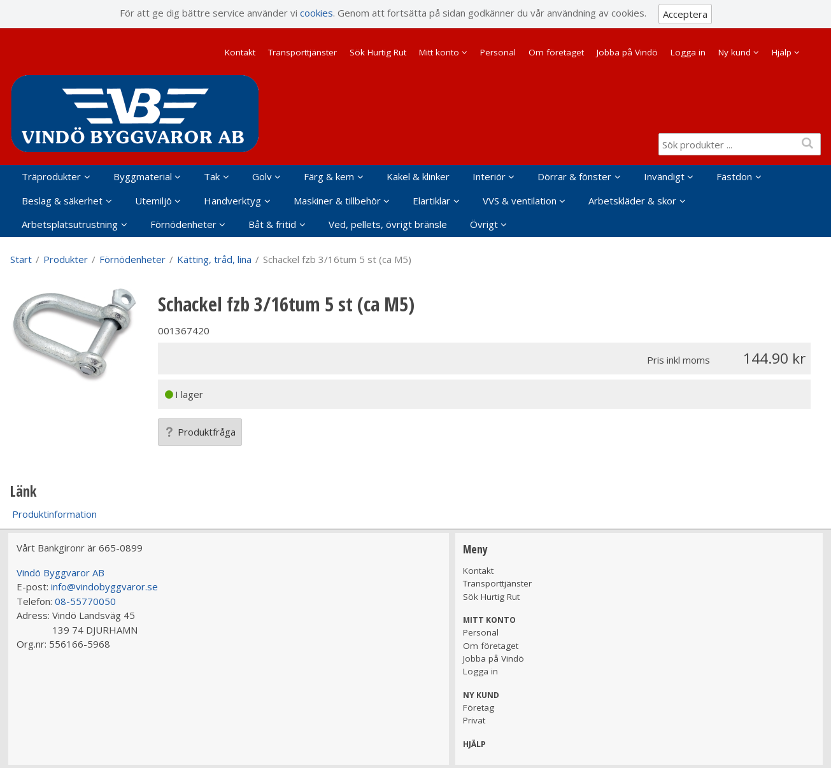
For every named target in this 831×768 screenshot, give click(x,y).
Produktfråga (200, 431)
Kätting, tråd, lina (214, 259)
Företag (478, 707)
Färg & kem (329, 176)
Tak (212, 176)
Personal (498, 52)
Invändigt (664, 176)
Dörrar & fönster (574, 176)
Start (21, 259)
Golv (262, 176)
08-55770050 (85, 601)
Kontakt (240, 52)
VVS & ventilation (520, 200)
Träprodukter (51, 176)
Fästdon (734, 176)
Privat (474, 720)
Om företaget (556, 52)
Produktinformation (54, 514)
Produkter (65, 259)
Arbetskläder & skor (632, 200)
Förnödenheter (183, 224)
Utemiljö (153, 200)
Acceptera (685, 14)
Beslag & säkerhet (62, 200)
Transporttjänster (302, 52)
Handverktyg (232, 200)
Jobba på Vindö (627, 52)
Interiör (489, 176)
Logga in (688, 52)
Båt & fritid (272, 224)
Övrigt (484, 224)
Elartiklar (431, 200)
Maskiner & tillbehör (337, 200)
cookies (316, 12)
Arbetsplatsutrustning (70, 224)
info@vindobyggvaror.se (104, 586)
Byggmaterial (142, 176)
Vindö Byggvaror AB (60, 572)
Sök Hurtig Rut (378, 52)
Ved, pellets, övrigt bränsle (388, 224)
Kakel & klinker (418, 176)
